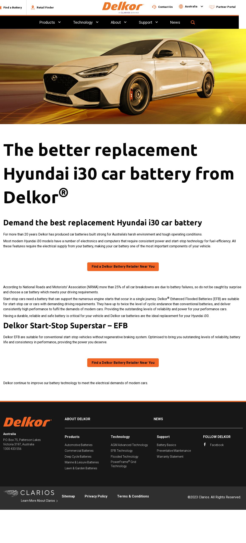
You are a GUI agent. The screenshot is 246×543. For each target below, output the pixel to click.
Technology (120, 437)
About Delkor (77, 420)
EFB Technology (122, 451)
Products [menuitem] (54, 23)
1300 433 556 (12, 449)
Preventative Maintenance (174, 451)
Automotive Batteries (79, 445)
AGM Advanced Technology (129, 445)
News (158, 420)
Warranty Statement (170, 457)
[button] (17, 8)
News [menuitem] (183, 23)
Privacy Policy (96, 497)
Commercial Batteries (79, 451)
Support (163, 437)
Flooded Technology (124, 457)
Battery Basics (166, 445)
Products (72, 437)
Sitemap (68, 497)
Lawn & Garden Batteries (81, 469)
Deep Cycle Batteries (78, 457)
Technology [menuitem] (90, 23)
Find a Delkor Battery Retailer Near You (123, 267)
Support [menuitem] (153, 23)
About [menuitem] (123, 23)
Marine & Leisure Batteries (82, 463)
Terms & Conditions (133, 497)
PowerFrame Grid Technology (123, 464)
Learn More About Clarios (38, 501)
